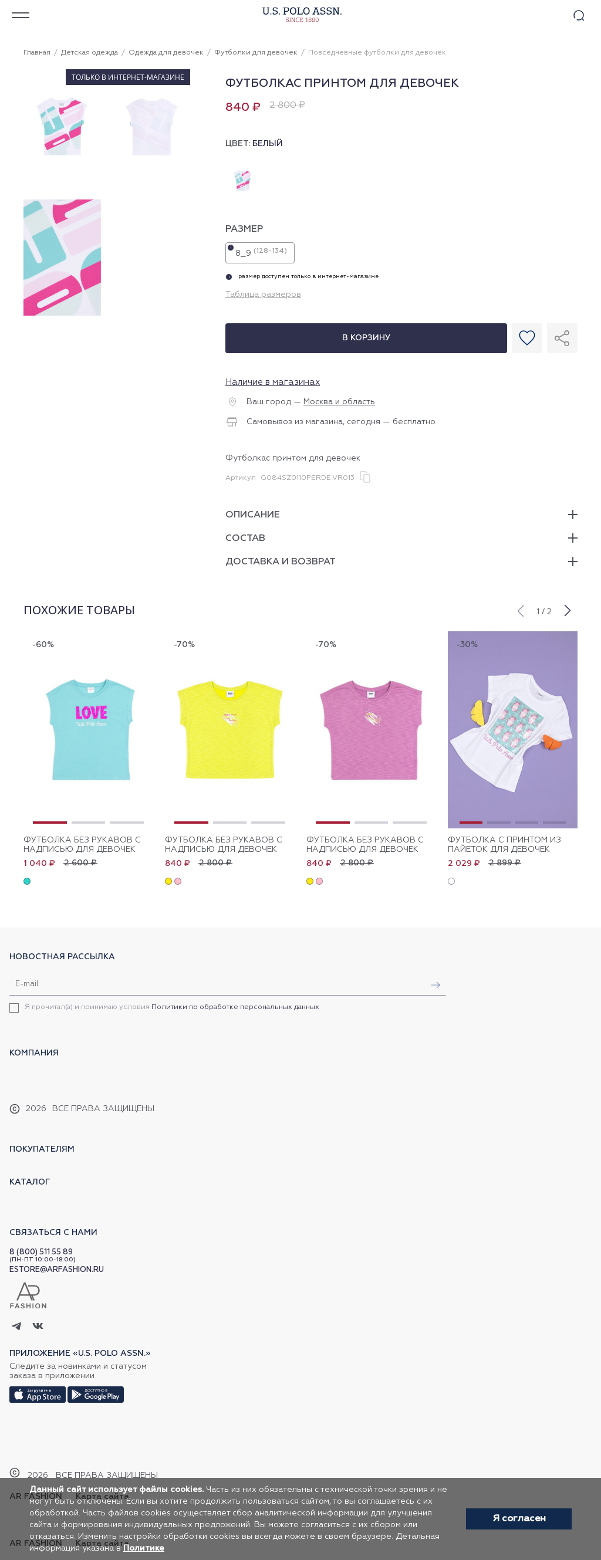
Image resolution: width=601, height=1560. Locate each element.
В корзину (366, 338)
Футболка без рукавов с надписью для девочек (82, 845)
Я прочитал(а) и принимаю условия (172, 1007)
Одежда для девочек (166, 52)
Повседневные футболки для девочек (377, 52)
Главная (36, 52)
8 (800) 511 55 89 (41, 1252)
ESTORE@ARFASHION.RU (56, 1270)
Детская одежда (89, 52)
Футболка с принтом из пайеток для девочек (504, 845)
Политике (143, 1548)
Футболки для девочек (256, 52)
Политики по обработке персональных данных (235, 1007)
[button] (520, 609)
